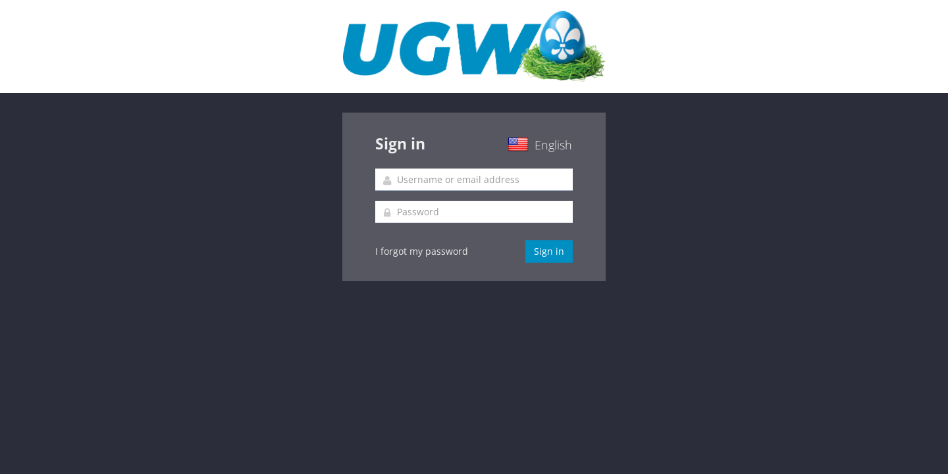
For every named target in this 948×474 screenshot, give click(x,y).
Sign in (549, 251)
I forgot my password (421, 251)
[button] (525, 146)
